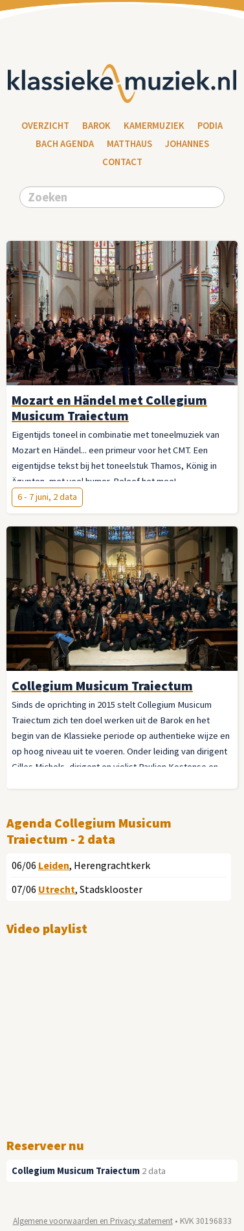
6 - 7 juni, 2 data (47, 497)
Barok (96, 125)
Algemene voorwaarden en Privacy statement (93, 1220)
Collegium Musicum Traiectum (76, 1171)
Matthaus (129, 144)
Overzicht (45, 125)
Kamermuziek (154, 125)
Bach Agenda (65, 144)
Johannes (187, 144)
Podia (210, 125)
